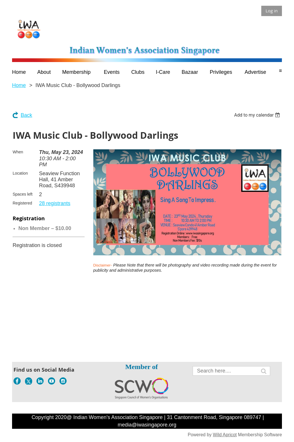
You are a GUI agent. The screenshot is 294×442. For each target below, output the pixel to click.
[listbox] (257, 115)
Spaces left (22, 194)
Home (19, 85)
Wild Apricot (225, 434)
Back (26, 115)
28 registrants (54, 203)
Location (20, 173)
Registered (22, 203)
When (18, 152)
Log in (272, 10)
